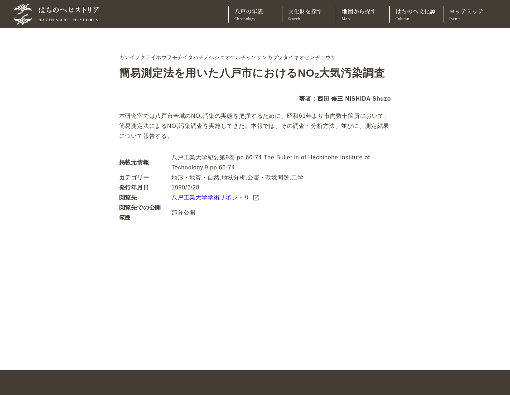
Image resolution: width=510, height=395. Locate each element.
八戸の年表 (255, 14)
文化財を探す (309, 14)
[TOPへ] (59, 14)
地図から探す (363, 14)
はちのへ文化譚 (416, 14)
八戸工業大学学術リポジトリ (215, 197)
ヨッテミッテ (470, 14)
